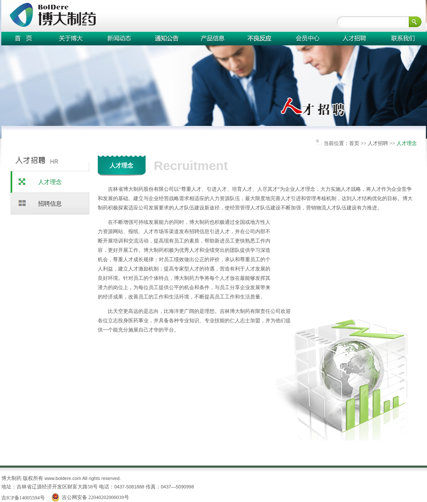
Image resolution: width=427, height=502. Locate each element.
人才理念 (50, 182)
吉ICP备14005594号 (23, 498)
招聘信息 (50, 204)
